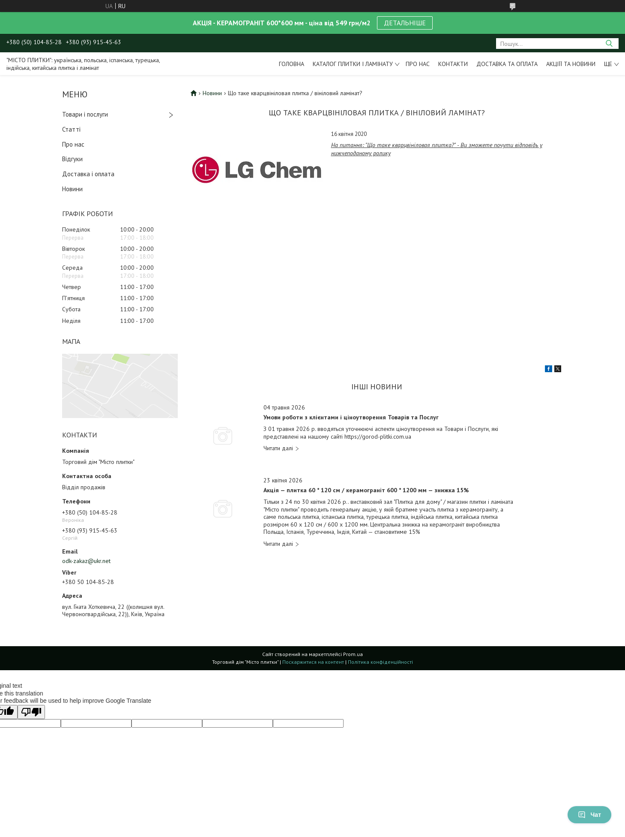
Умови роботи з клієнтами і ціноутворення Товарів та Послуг (351, 417)
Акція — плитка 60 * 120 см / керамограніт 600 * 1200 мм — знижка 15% (366, 490)
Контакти (453, 64)
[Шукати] (609, 43)
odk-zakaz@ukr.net (86, 561)
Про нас (418, 64)
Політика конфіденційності (380, 662)
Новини (72, 189)
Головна (291, 64)
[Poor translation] (31, 712)
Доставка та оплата (507, 64)
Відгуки (72, 159)
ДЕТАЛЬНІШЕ (405, 22)
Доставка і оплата (88, 174)
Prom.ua (353, 654)
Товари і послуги (85, 114)
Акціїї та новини (570, 64)
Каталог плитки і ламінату (353, 64)
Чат (589, 815)
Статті (71, 129)
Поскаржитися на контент (313, 662)
